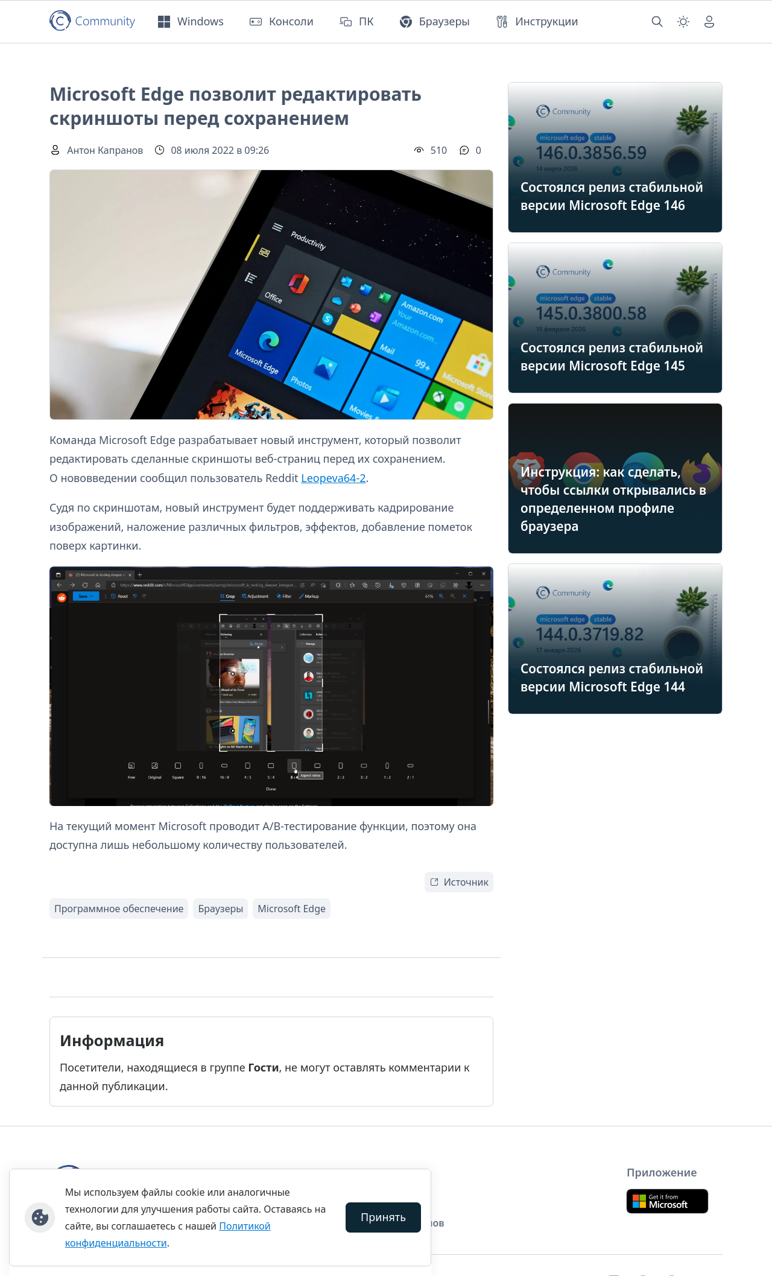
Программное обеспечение (118, 908)
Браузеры (220, 908)
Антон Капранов (105, 150)
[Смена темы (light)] (683, 21)
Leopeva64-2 (333, 478)
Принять (383, 1217)
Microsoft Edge (292, 908)
